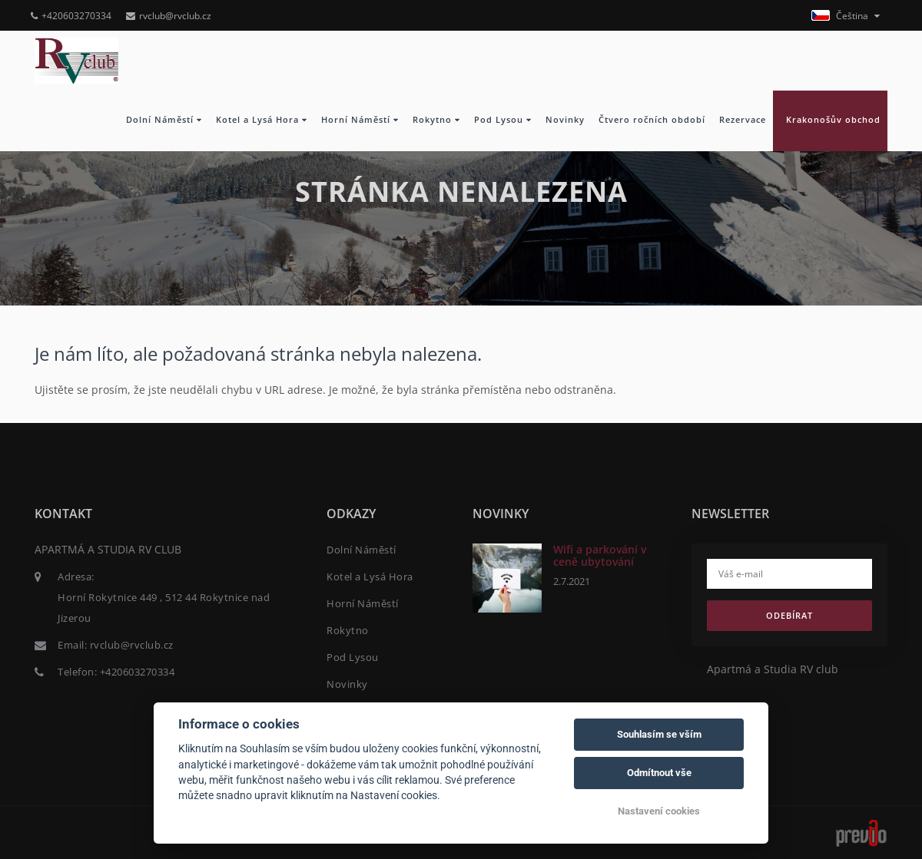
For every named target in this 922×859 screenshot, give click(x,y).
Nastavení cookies (659, 811)
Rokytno (436, 119)
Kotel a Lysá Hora (261, 119)
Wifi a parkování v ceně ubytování (599, 555)
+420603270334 (71, 15)
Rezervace (742, 119)
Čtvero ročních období (652, 119)
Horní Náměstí (360, 119)
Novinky (565, 119)
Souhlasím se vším (659, 734)
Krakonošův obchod (830, 119)
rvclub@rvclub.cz (168, 15)
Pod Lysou (503, 119)
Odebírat (789, 615)
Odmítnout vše (659, 772)
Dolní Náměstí (164, 119)
